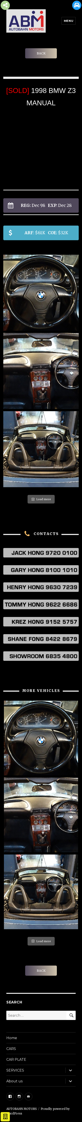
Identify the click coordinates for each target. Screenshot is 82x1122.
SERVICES (15, 1070)
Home (11, 1038)
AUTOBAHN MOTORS (21, 1109)
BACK (41, 53)
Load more (41, 499)
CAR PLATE (16, 1059)
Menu (68, 20)
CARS (11, 1049)
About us (14, 1081)
